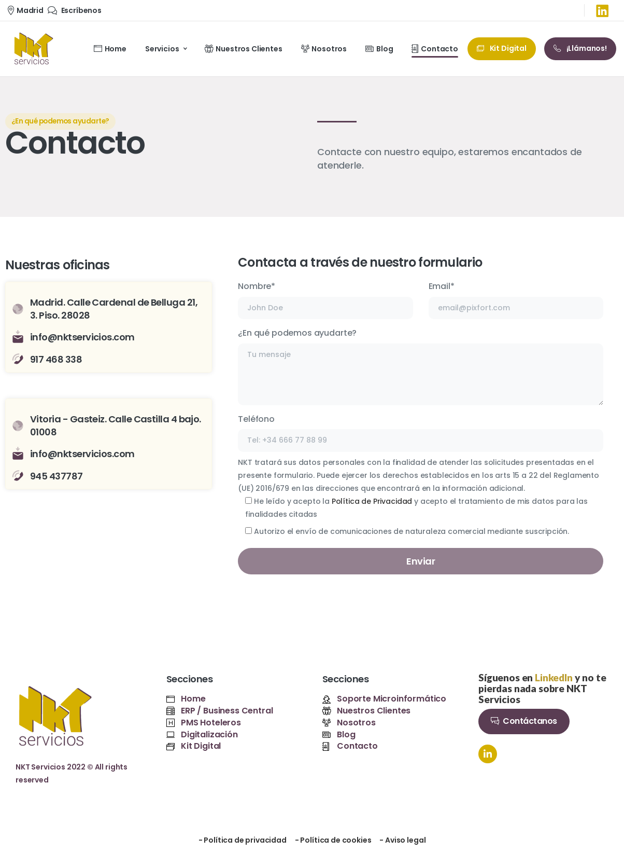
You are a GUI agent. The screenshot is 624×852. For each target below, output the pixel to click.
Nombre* (325, 299)
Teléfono (420, 432)
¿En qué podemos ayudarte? (420, 366)
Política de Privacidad (372, 501)
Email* (516, 299)
